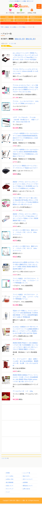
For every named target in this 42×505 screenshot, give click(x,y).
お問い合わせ (26, 490)
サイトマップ (21, 24)
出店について (35, 21)
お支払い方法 (9, 480)
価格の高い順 (30, 40)
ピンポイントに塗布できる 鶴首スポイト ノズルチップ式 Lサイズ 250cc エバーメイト (25, 234)
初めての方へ (26, 477)
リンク (8, 493)
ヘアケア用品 (21, 28)
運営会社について (35, 18)
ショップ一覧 (21, 18)
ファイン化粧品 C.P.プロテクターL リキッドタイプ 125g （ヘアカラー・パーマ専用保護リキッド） (25, 282)
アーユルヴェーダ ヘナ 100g (23, 392)
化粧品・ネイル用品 (10, 28)
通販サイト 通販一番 (21, 502)
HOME (7, 18)
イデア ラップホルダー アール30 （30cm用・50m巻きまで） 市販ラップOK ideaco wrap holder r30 (25, 121)
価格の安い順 (19, 40)
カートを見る (9, 477)
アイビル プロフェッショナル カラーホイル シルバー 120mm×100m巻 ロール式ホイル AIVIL (25, 73)
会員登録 (25, 484)
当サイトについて (21, 21)
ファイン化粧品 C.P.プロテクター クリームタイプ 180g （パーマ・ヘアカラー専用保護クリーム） (25, 298)
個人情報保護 (7, 21)
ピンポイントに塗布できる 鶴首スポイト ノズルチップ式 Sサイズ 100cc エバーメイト (25, 250)
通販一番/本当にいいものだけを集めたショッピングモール (21, 6)
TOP (2, 28)
